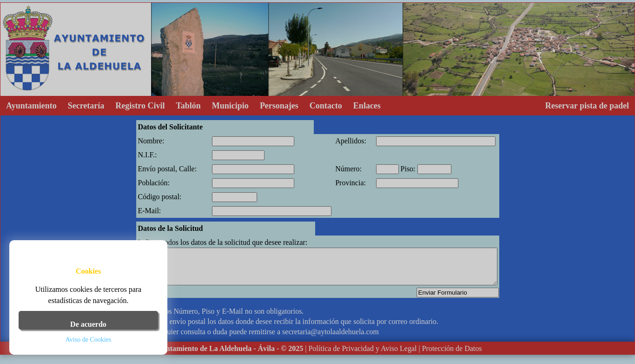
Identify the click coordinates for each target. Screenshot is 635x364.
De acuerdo (88, 324)
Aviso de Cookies (89, 339)
